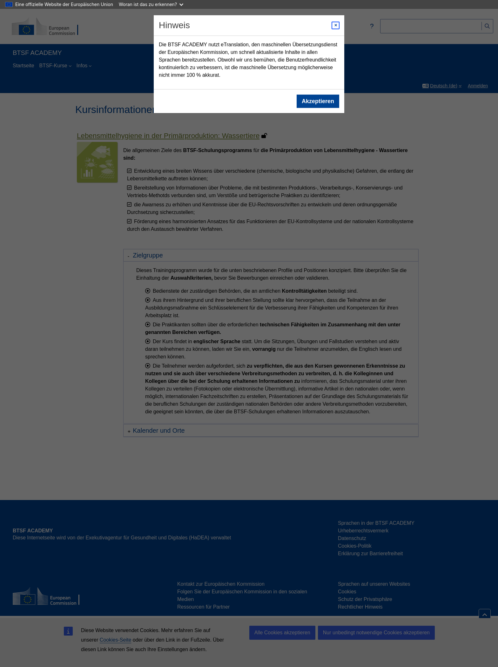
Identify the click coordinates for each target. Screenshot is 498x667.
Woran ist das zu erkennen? (151, 4)
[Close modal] (335, 25)
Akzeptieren (318, 101)
